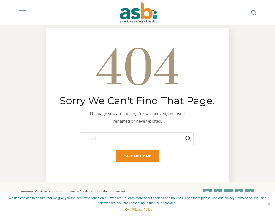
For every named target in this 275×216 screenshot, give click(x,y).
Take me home (137, 156)
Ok (127, 209)
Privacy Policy (142, 209)
